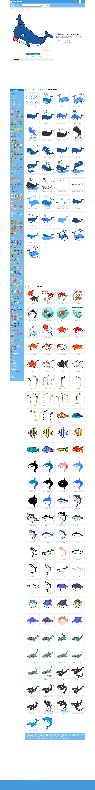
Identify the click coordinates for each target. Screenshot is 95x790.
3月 (14, 102)
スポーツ (13, 289)
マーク (17, 314)
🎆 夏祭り (13, 362)
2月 (20, 106)
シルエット (13, 376)
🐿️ (15, 152)
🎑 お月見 (13, 363)
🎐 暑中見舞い (14, 368)
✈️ (21, 244)
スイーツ (13, 203)
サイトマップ (15, 782)
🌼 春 (12, 95)
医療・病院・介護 (15, 277)
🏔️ (18, 133)
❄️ (18, 131)
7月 (17, 103)
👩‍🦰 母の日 (13, 357)
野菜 (12, 219)
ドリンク (13, 212)
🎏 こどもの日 (14, 98)
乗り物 (12, 237)
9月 (14, 104)
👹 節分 (13, 352)
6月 (14, 103)
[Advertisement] (69, 21)
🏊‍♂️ (21, 295)
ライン (14, 373)
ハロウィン (13, 344)
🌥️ (12, 131)
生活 (15, 249)
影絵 (21, 138)
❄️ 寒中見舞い (14, 366)
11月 (20, 104)
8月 (19, 103)
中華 (18, 193)
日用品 (15, 307)
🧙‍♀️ (21, 346)
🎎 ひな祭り (14, 354)
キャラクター (14, 321)
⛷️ (12, 298)
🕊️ (21, 165)
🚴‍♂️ (21, 242)
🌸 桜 (12, 96)
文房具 (15, 265)
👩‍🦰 (21, 251)
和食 (12, 193)
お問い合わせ (36, 782)
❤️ (15, 281)
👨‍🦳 (15, 253)
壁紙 (12, 374)
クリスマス (13, 338)
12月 (14, 106)
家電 (12, 307)
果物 (15, 219)
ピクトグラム (14, 377)
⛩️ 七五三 (13, 365)
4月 (17, 102)
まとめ (81, 1)
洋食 (15, 193)
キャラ (14, 138)
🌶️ (21, 226)
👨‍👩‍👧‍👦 (12, 256)
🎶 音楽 (12, 300)
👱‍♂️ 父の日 (13, 359)
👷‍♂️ (18, 260)
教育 (12, 265)
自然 (17, 110)
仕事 (17, 258)
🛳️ (15, 246)
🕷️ (15, 349)
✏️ (21, 267)
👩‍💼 (15, 260)
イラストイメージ (13, 8)
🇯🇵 (18, 319)
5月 (19, 102)
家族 (12, 249)
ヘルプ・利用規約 (25, 782)
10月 (17, 104)
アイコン (13, 314)
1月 (17, 106)
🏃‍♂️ (18, 272)
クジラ (22, 8)
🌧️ (15, 131)
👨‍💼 (12, 260)
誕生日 (12, 332)
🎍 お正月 (13, 350)
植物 (14, 110)
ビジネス (13, 258)
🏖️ (21, 133)
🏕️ (18, 298)
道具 (19, 307)
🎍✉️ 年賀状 (14, 369)
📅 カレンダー (14, 107)
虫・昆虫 (13, 182)
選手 (17, 289)
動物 (12, 138)
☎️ (15, 309)
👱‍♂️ (12, 253)
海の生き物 (13, 171)
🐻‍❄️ (21, 145)
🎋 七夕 (13, 360)
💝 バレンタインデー (16, 353)
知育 (20, 265)
